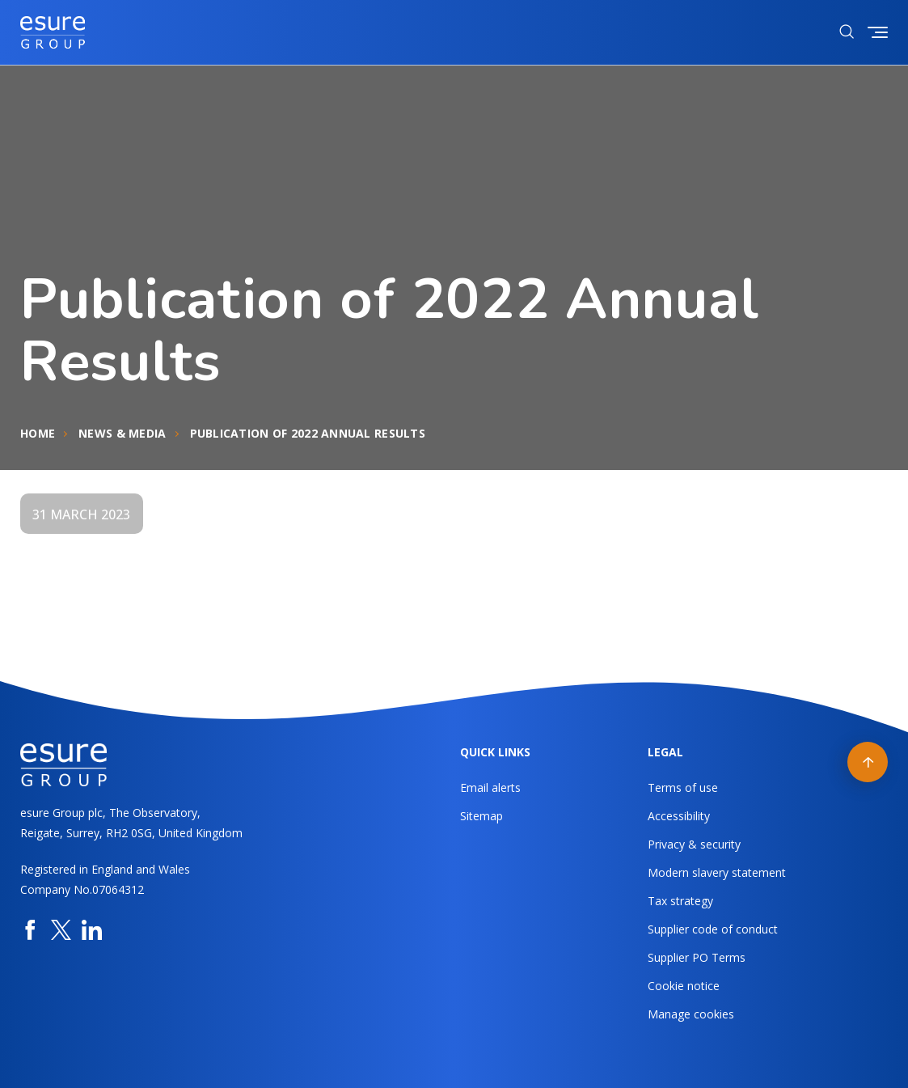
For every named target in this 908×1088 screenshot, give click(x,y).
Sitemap (481, 815)
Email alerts (490, 787)
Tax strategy (680, 900)
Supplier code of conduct (713, 929)
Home (37, 433)
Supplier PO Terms (696, 957)
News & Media (122, 433)
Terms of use (683, 787)
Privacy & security (694, 844)
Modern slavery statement (717, 872)
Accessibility (679, 815)
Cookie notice (684, 985)
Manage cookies (691, 1014)
